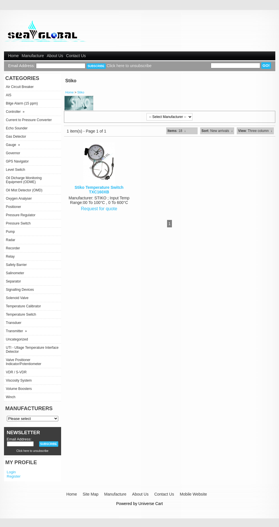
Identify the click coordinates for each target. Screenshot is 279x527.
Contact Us (76, 55)
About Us (55, 55)
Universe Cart (151, 503)
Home (13, 55)
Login (11, 472)
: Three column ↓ (255, 131)
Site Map (90, 494)
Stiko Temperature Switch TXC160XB (99, 189)
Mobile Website (193, 494)
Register (14, 476)
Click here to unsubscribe (129, 65)
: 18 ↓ (177, 131)
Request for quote (99, 208)
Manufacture (33, 55)
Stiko (80, 92)
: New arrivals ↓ (217, 131)
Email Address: (21, 65)
